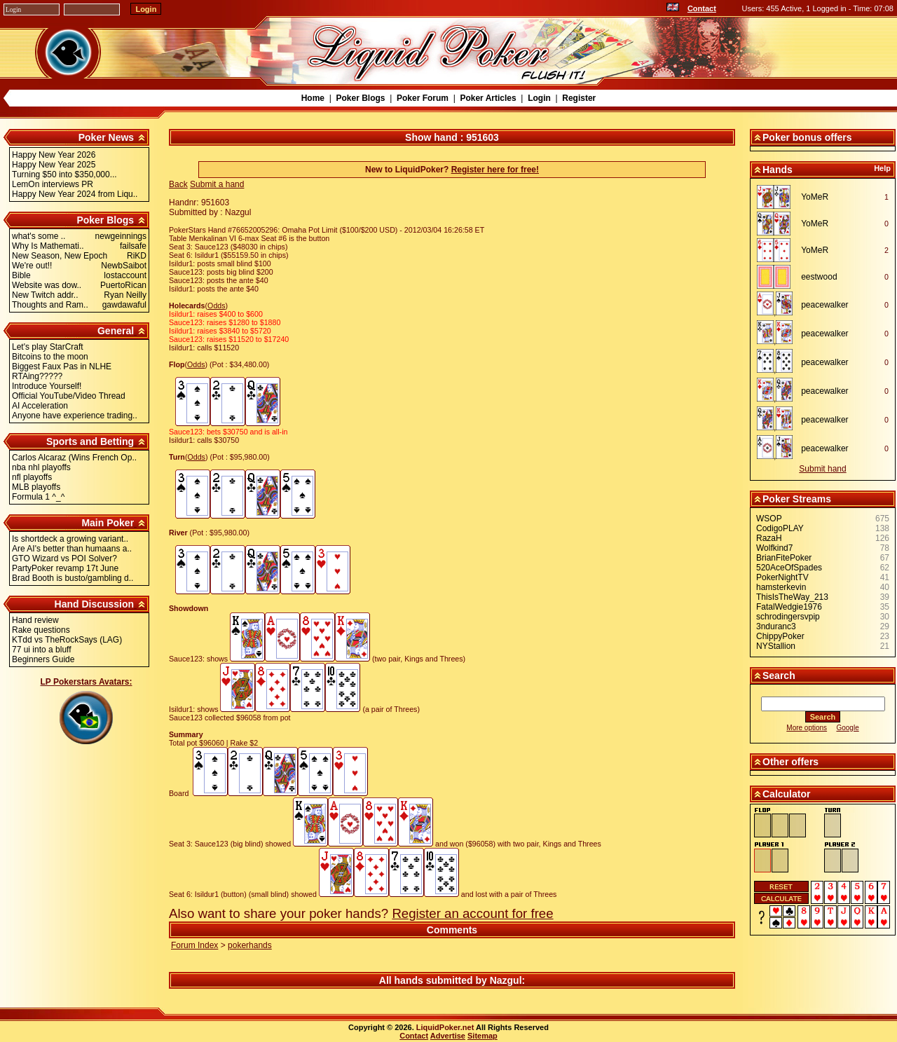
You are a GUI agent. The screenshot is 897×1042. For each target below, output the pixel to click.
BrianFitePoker (784, 558)
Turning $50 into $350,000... (64, 174)
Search (778, 675)
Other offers (790, 761)
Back (178, 184)
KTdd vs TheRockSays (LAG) (67, 640)
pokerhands (250, 945)
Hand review (35, 620)
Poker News (106, 137)
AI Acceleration (40, 406)
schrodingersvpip (788, 617)
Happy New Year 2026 (53, 155)
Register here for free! (495, 169)
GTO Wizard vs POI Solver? (64, 558)
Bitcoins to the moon (50, 357)
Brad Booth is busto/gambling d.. (72, 578)
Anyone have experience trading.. (74, 415)
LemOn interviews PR (52, 184)
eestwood (819, 277)
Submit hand (822, 469)
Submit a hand (217, 184)
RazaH (769, 538)
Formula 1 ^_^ (38, 497)
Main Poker (107, 522)
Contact (701, 8)
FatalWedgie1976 (789, 607)
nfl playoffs (32, 477)
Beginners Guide (43, 659)
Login (539, 98)
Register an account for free (472, 913)
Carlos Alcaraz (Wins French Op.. (74, 457)
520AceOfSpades (789, 568)
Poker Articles (488, 98)
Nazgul (506, 980)
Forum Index (194, 945)
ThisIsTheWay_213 (792, 597)
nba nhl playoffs (41, 467)
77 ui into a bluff (41, 649)
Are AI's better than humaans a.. (72, 549)
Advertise (447, 1035)
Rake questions (41, 630)
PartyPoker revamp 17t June (65, 568)
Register (579, 98)
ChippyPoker (780, 636)
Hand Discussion (95, 604)
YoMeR (814, 197)
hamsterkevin (781, 587)
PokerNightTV (782, 577)
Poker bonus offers (807, 137)
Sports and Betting (90, 441)
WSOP (769, 518)
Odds (216, 305)
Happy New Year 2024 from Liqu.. (74, 194)
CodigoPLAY (780, 528)
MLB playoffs (36, 487)
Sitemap (482, 1035)
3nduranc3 (776, 626)
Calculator (786, 794)
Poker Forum (422, 98)
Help (882, 168)
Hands (777, 169)
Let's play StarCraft (47, 347)
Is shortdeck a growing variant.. (70, 539)
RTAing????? (37, 376)
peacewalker (824, 305)
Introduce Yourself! (46, 386)
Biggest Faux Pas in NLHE (61, 366)
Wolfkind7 (774, 548)
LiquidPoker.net (445, 1027)
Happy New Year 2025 (53, 165)
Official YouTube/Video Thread (68, 396)
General (115, 330)
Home (312, 98)
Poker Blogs (360, 98)
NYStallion (775, 646)
